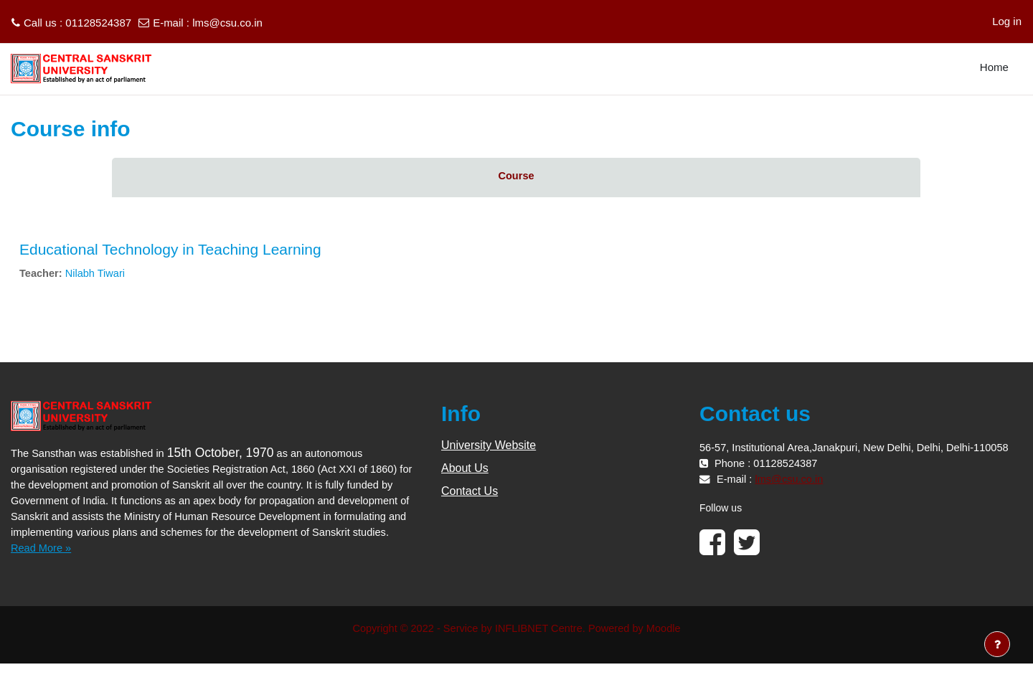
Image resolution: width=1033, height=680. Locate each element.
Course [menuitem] (516, 176)
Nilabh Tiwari (97, 274)
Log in (1007, 21)
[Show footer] (997, 644)
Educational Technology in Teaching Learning (170, 249)
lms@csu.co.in (227, 22)
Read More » (42, 564)
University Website (488, 446)
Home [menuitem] (994, 67)
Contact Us (469, 492)
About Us (465, 469)
